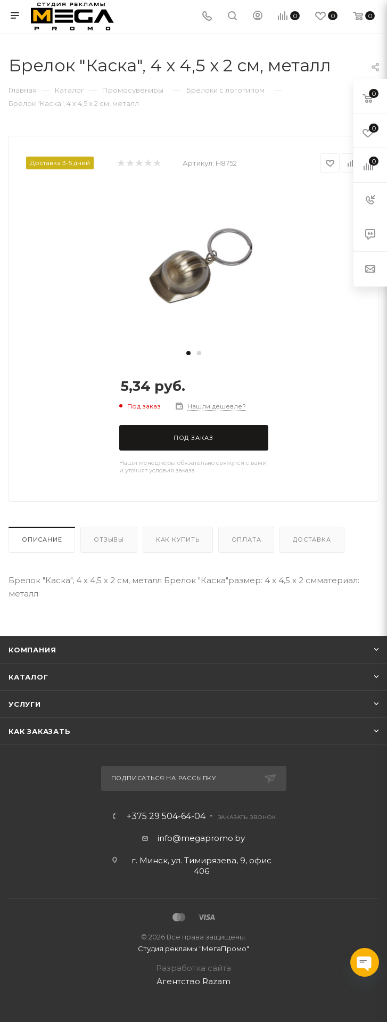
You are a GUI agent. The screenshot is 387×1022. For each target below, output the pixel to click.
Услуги (25, 704)
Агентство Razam (193, 981)
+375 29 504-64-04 (166, 816)
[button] (188, 353)
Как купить (178, 539)
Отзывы (109, 539)
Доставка (312, 539)
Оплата (246, 539)
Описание (42, 539)
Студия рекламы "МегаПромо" (193, 948)
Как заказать (40, 731)
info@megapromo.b (199, 838)
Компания (32, 649)
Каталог (28, 677)
